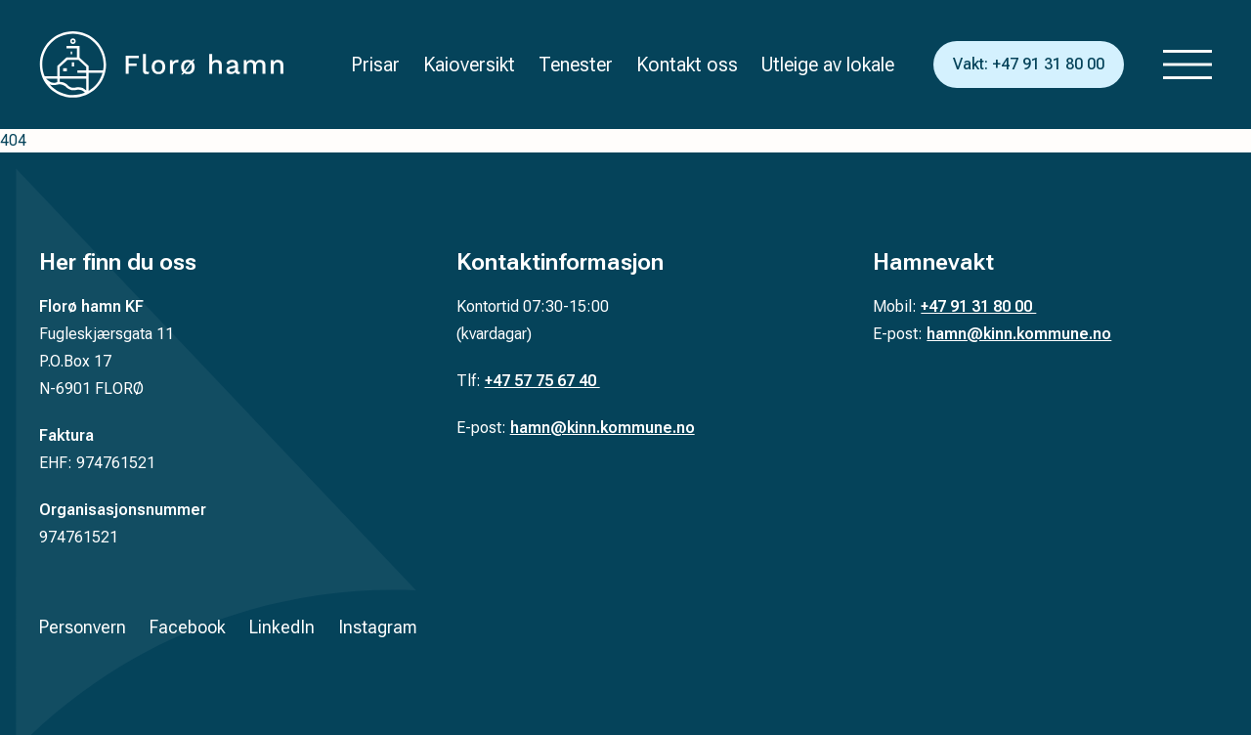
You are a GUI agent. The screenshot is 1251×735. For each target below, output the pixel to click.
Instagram (377, 627)
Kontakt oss (687, 64)
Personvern (82, 627)
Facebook (188, 627)
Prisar (375, 64)
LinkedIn (282, 627)
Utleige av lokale (827, 64)
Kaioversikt (469, 64)
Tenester (576, 64)
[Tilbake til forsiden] (161, 64)
